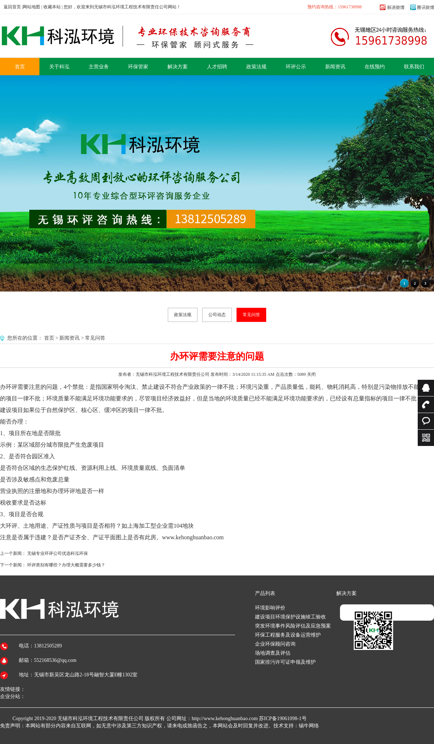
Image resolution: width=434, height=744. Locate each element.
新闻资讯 (69, 338)
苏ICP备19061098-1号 (282, 718)
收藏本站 (52, 6)
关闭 (311, 374)
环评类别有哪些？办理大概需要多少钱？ (66, 564)
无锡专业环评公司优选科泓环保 (57, 553)
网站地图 (31, 6)
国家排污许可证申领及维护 (285, 662)
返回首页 (12, 6)
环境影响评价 (270, 608)
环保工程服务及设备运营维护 (288, 635)
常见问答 (251, 314)
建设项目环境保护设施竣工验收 (290, 617)
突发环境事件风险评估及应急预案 (293, 626)
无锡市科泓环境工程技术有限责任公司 (101, 718)
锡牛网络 (309, 725)
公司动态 (217, 314)
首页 (49, 338)
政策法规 (182, 314)
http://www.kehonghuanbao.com (225, 718)
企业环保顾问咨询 (275, 644)
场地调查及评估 (272, 653)
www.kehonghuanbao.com (193, 537)
